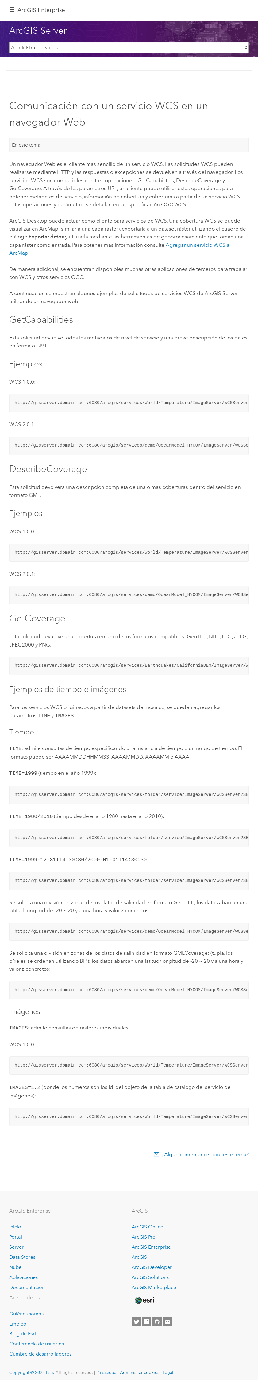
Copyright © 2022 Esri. (31, 1368)
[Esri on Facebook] (146, 1317)
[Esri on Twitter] (136, 1317)
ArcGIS (139, 1253)
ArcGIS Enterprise (151, 1243)
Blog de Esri (22, 1329)
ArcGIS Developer (152, 1263)
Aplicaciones (23, 1273)
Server (16, 1243)
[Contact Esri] (167, 1317)
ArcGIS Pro (144, 1233)
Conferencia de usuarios (36, 1339)
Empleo (17, 1319)
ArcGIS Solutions (150, 1273)
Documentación (27, 1283)
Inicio (15, 1222)
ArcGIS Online (147, 1222)
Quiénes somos (26, 1309)
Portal (15, 1233)
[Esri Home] (144, 1296)
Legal (168, 1368)
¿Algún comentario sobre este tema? (205, 1150)
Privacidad (106, 1368)
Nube (15, 1263)
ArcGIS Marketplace (154, 1283)
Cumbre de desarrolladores (40, 1349)
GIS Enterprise (41, 9)
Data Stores (22, 1253)
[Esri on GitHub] (157, 1317)
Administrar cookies (139, 1368)
